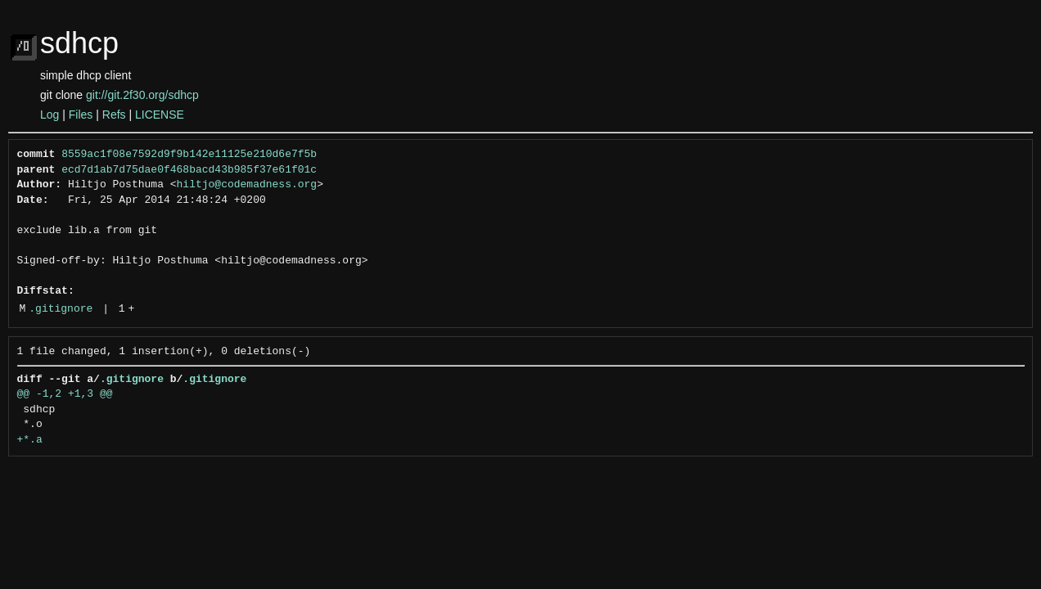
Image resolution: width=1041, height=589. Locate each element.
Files (81, 114)
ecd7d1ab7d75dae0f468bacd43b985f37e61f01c (189, 170)
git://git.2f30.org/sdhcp (142, 94)
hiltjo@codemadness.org (247, 185)
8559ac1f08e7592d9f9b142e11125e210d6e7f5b (189, 154)
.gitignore (60, 309)
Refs (114, 114)
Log (49, 114)
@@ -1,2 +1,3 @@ (65, 394)
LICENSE (159, 114)
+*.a (30, 440)
